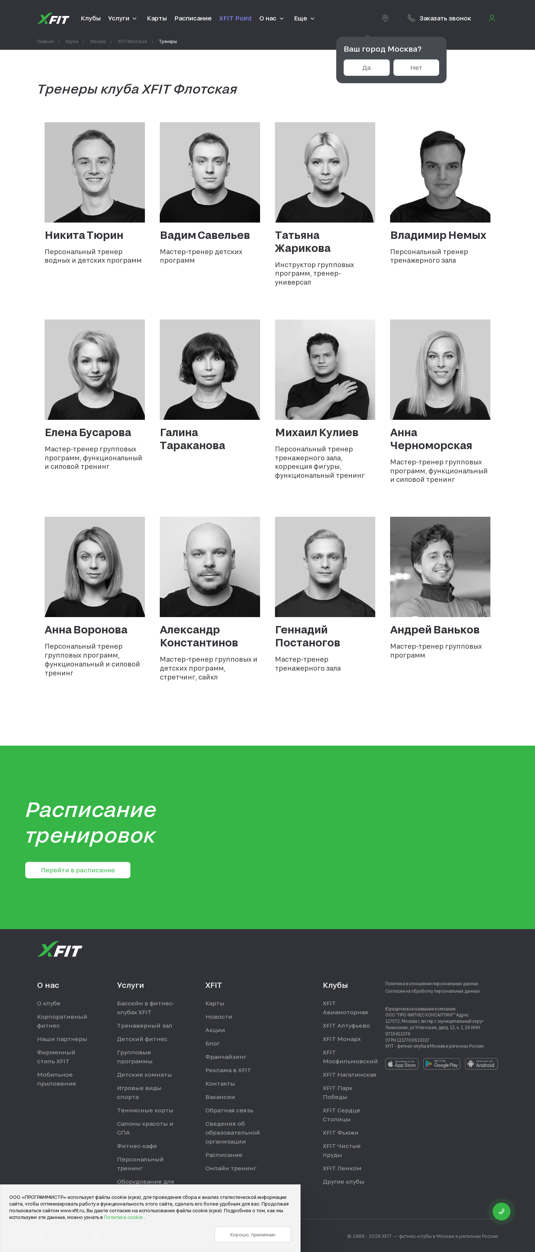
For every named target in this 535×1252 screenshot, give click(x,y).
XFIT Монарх (342, 1038)
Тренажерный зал (144, 1025)
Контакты (220, 1083)
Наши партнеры (62, 1038)
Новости (218, 1016)
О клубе (49, 1003)
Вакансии (220, 1096)
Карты (214, 1003)
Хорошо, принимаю (253, 1234)
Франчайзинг (225, 1056)
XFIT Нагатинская (349, 1074)
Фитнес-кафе (137, 1145)
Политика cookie (124, 1217)
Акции (215, 1029)
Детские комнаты (144, 1074)
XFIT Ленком (342, 1168)
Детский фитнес (142, 1038)
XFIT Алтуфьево (346, 1025)
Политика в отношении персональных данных (432, 983)
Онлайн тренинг (230, 1168)
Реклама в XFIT (228, 1070)
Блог (212, 1043)
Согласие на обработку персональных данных (432, 990)
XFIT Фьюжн (341, 1132)
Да (366, 67)
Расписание (224, 1154)
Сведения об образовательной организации (232, 1132)
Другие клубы (343, 1181)
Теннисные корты (145, 1110)
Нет (416, 67)
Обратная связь (229, 1110)
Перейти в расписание (78, 869)
